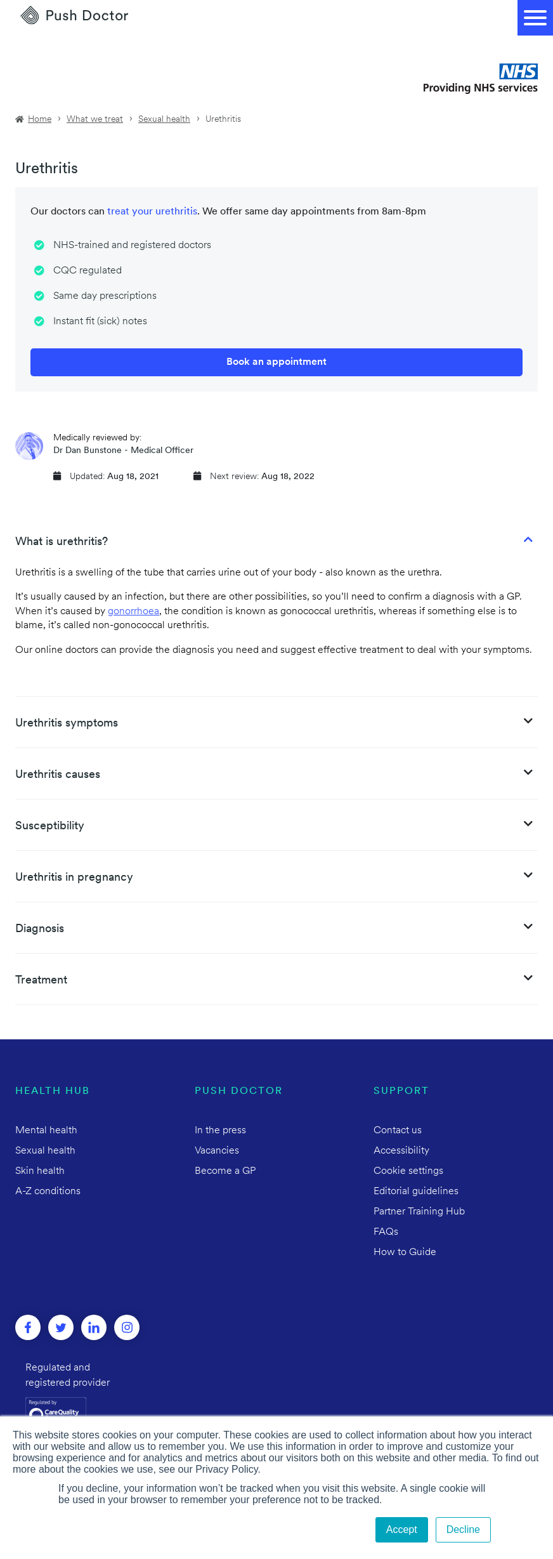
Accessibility (401, 1151)
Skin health (40, 1171)
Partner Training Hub (419, 1212)
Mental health (46, 1131)
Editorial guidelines (416, 1192)
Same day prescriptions (105, 296)
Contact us (398, 1131)
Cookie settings (408, 1171)
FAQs (386, 1232)
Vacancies (217, 1151)
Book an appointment (276, 362)
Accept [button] (401, 1529)
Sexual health (164, 119)
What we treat (95, 119)
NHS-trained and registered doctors (132, 245)
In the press (220, 1131)
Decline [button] (463, 1529)
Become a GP (225, 1171)
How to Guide (405, 1252)
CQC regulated (87, 271)
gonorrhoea (133, 612)
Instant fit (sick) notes (100, 322)
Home (39, 119)
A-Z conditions (48, 1192)
